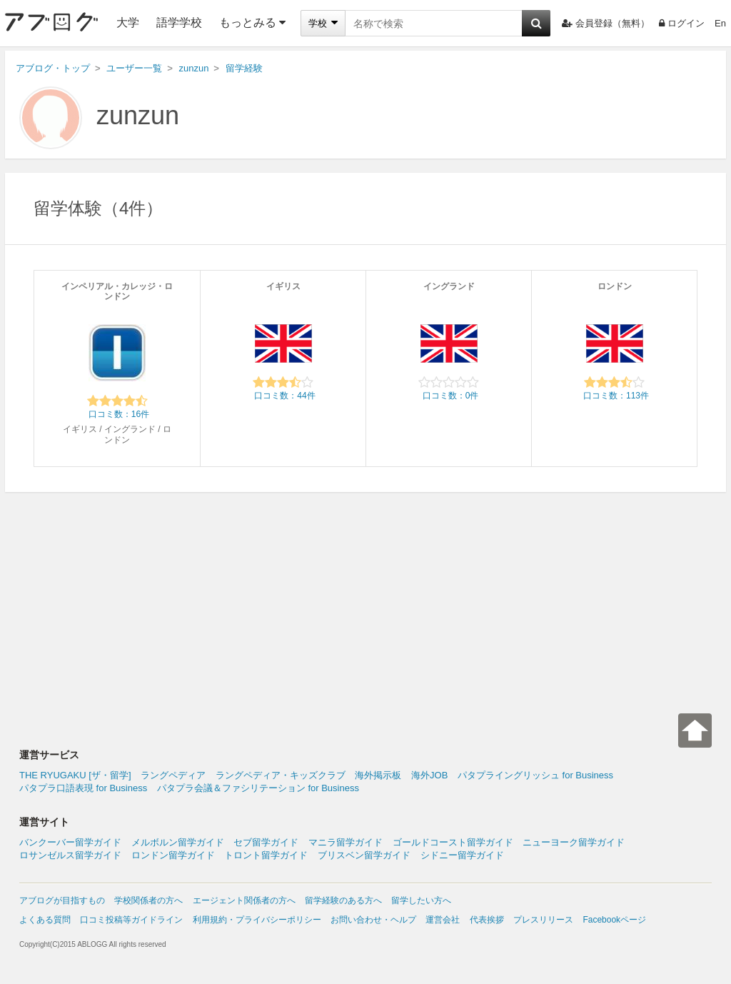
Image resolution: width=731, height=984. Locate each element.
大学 (127, 22)
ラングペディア (173, 775)
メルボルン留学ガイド (177, 842)
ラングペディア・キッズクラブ (281, 775)
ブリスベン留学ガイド (364, 855)
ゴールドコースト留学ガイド (453, 842)
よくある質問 (45, 920)
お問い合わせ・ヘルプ (373, 920)
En (720, 23)
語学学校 (179, 22)
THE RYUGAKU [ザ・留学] (75, 775)
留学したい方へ (421, 900)
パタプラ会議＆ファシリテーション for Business (258, 788)
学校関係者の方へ (148, 900)
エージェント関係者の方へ (244, 900)
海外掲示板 (378, 775)
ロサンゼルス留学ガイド (70, 855)
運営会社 (442, 920)
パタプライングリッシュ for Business (535, 775)
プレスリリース (543, 920)
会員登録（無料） (606, 23)
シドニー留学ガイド (462, 855)
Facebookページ (614, 920)
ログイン (682, 23)
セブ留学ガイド (265, 842)
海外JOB (429, 775)
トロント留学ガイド (266, 855)
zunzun (137, 115)
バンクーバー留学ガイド (70, 842)
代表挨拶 (487, 920)
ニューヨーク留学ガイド (574, 842)
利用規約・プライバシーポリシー (257, 920)
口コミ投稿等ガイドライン (131, 920)
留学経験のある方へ (343, 900)
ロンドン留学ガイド (173, 855)
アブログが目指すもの (62, 900)
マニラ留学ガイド (345, 842)
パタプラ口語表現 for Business (83, 788)
